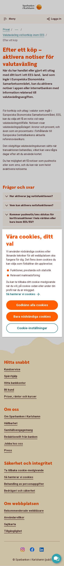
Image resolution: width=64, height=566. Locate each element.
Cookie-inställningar (32, 328)
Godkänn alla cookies (32, 305)
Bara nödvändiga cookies (32, 316)
